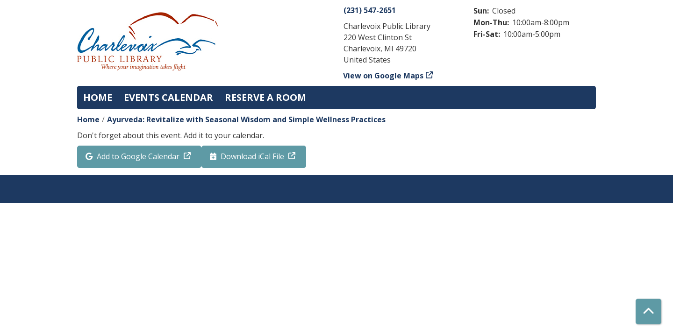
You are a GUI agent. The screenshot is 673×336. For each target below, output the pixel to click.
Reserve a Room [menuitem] (265, 97)
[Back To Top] (648, 311)
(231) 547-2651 (370, 10)
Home (88, 119)
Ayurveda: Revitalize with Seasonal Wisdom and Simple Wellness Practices (246, 119)
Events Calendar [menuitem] (168, 97)
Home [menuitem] (97, 97)
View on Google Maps (383, 75)
